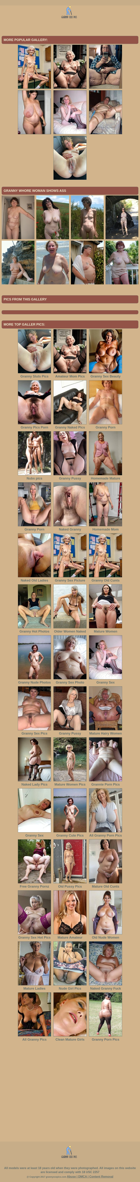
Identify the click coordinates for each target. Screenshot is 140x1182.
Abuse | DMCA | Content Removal (90, 1176)
